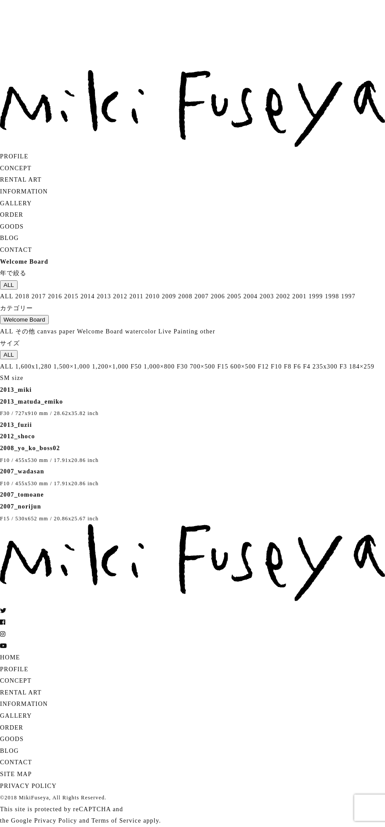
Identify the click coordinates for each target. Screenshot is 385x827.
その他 (25, 331)
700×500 (202, 366)
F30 (182, 366)
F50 (136, 366)
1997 (348, 296)
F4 (306, 366)
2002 (283, 296)
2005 (234, 296)
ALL (9, 285)
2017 (39, 296)
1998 (332, 296)
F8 (287, 366)
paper (67, 331)
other (207, 331)
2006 (218, 296)
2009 (169, 296)
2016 (55, 296)
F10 (276, 366)
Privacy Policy (55, 820)
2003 (267, 296)
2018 (22, 296)
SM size (11, 378)
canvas (47, 331)
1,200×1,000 (110, 366)
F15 (222, 366)
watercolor (140, 331)
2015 (71, 296)
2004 (250, 296)
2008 (185, 296)
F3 (343, 366)
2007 (201, 296)
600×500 (243, 366)
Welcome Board (24, 319)
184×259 (361, 366)
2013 (104, 296)
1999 (316, 296)
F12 (263, 366)
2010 (152, 296)
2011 (136, 296)
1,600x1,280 (33, 366)
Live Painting (178, 331)
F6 (297, 366)
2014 (87, 296)
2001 (299, 296)
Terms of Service (116, 820)
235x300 (325, 366)
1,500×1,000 (72, 366)
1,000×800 (159, 366)
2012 (120, 296)
